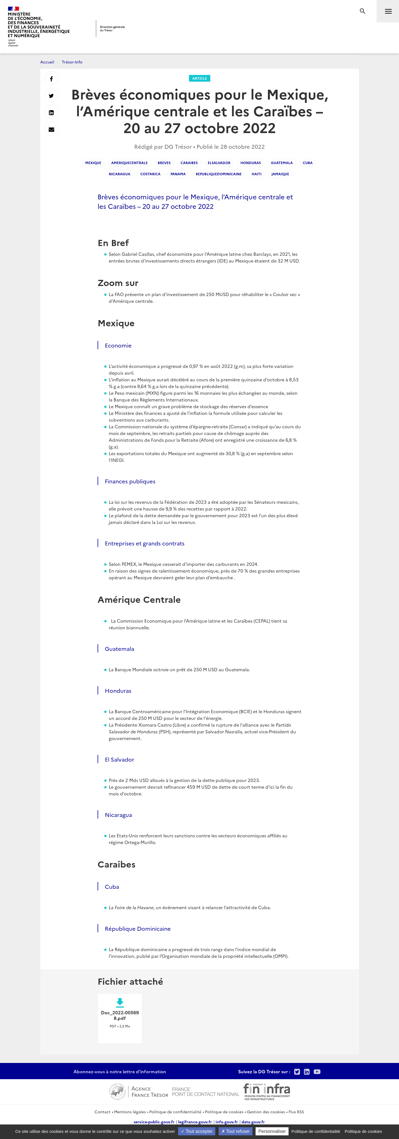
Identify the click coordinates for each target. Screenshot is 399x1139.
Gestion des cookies (266, 1111)
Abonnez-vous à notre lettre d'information (120, 1071)
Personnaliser (272, 1131)
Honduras (250, 162)
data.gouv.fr (253, 1121)
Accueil (47, 62)
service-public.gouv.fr (154, 1121)
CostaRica (150, 173)
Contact (102, 1111)
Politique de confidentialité (175, 1111)
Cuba (308, 162)
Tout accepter (197, 1131)
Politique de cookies (224, 1111)
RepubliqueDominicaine (219, 173)
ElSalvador (219, 162)
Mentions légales (130, 1111)
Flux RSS (296, 1111)
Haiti (256, 173)
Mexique (93, 162)
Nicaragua (119, 173)
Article (199, 78)
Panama (178, 173)
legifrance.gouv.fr (195, 1121)
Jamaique (280, 173)
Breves (164, 162)
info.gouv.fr (227, 1121)
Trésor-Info (72, 62)
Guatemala (282, 162)
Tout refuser (235, 1131)
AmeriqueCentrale (129, 162)
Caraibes (189, 162)
